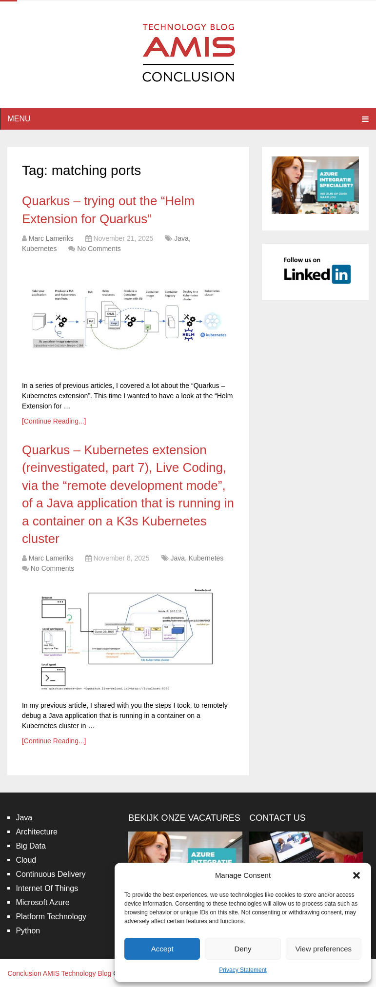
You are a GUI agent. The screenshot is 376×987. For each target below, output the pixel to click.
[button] (356, 875)
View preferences (324, 949)
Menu (18, 119)
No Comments (98, 248)
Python (28, 931)
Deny (242, 949)
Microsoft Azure (42, 902)
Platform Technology (51, 916)
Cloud (26, 860)
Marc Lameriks (51, 238)
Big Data (30, 846)
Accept (162, 949)
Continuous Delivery (50, 874)
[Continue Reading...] (54, 421)
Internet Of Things (47, 888)
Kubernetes (39, 248)
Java (181, 238)
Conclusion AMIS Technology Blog (59, 973)
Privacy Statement (242, 970)
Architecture (36, 832)
